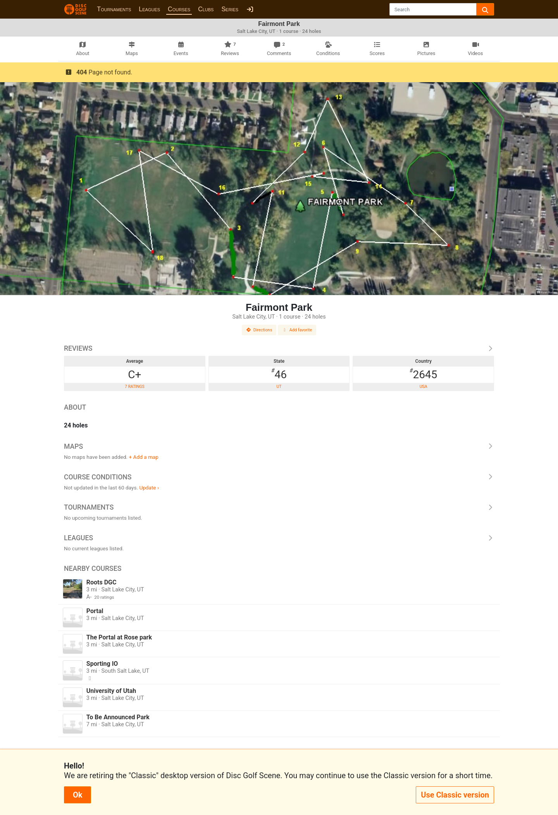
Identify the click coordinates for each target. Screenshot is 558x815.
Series (229, 9)
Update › (149, 487)
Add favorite (297, 330)
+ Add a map (143, 457)
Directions (259, 330)
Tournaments (114, 9)
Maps (279, 446)
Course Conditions (279, 477)
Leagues (149, 9)
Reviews (279, 348)
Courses (179, 9)
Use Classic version (455, 794)
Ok (77, 794)
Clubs (206, 9)
